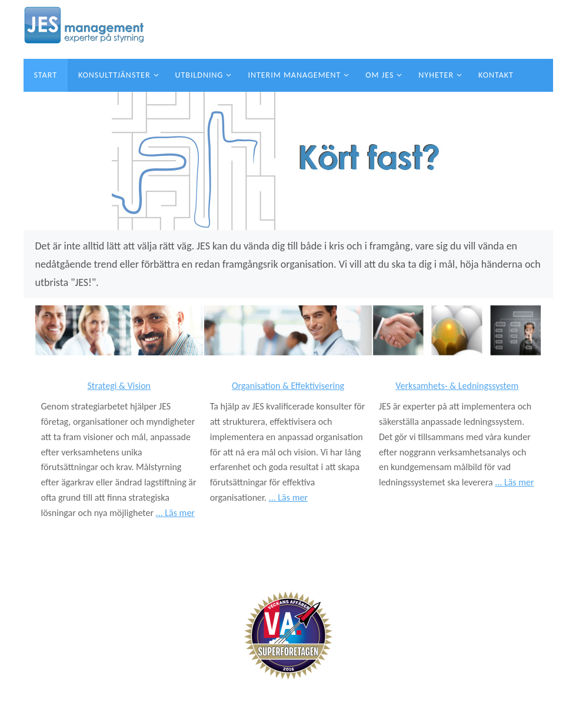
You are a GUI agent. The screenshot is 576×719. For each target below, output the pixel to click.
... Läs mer (175, 512)
